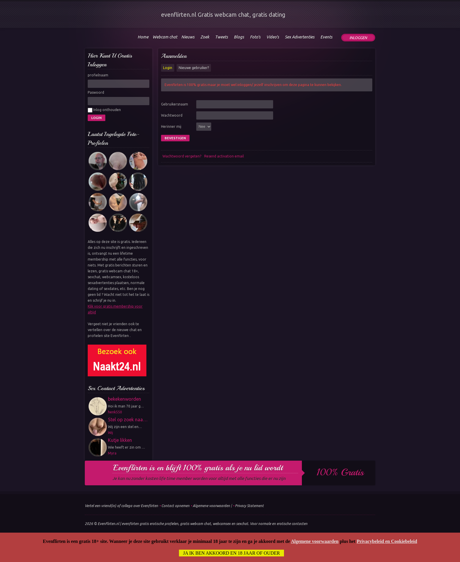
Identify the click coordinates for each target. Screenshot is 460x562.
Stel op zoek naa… (128, 419)
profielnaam (98, 75)
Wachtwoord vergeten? (182, 156)
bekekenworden (124, 399)
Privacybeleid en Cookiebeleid (387, 541)
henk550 (115, 412)
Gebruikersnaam (174, 104)
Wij (110, 432)
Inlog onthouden (104, 110)
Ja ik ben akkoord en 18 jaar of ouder (231, 553)
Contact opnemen (175, 506)
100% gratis (340, 472)
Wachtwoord (171, 115)
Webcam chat (165, 37)
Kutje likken (120, 440)
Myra (112, 453)
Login (167, 68)
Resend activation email (224, 156)
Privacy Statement (249, 506)
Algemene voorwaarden (211, 506)
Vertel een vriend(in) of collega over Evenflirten (121, 506)
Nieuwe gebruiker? (194, 68)
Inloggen (358, 38)
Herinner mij (171, 126)
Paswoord (96, 92)
